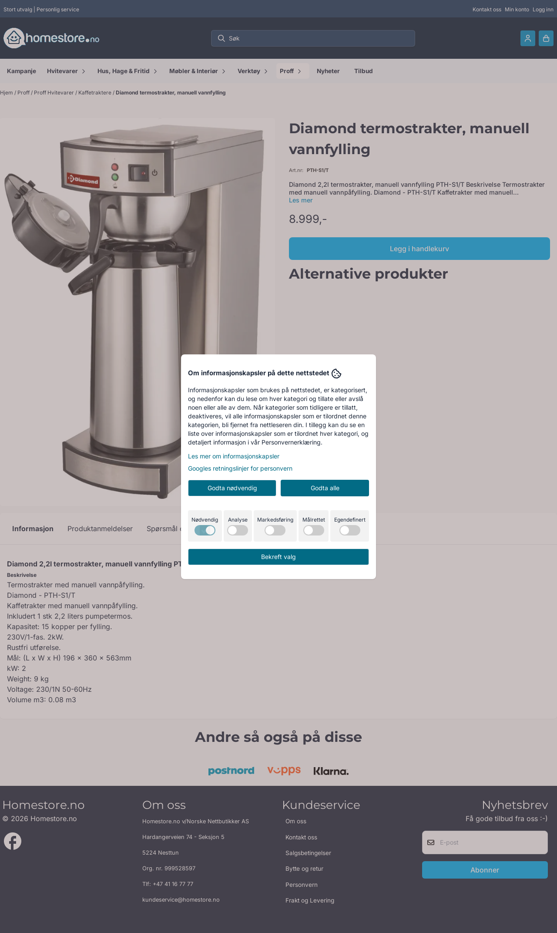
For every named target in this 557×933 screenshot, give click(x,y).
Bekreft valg (278, 556)
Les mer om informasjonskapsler (233, 456)
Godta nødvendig (232, 488)
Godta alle (325, 488)
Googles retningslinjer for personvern (240, 468)
